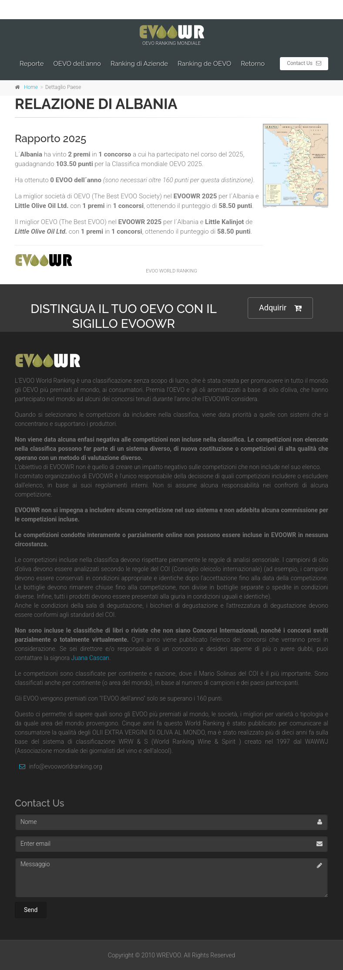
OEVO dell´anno (77, 64)
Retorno (253, 64)
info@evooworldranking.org (58, 766)
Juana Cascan (90, 657)
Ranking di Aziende (139, 64)
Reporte (32, 64)
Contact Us (304, 63)
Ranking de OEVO (204, 64)
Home (31, 87)
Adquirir (280, 308)
